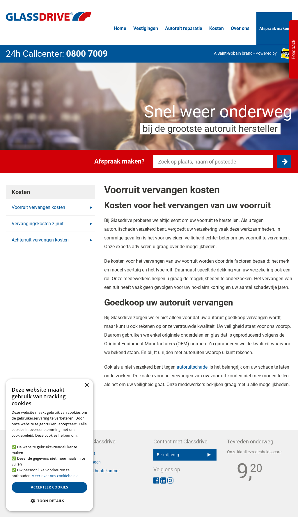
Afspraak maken (274, 28)
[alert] (49, 445)
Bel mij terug (184, 455)
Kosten (216, 28)
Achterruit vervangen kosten (52, 240)
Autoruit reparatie (183, 28)
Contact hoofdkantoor (99, 470)
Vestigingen (145, 28)
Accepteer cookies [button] (49, 487)
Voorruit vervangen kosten (52, 207)
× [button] (86, 385)
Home (120, 28)
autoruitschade (192, 367)
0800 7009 (87, 54)
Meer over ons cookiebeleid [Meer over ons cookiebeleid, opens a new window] (55, 475)
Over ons (240, 28)
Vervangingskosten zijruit (52, 223)
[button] (49, 501)
